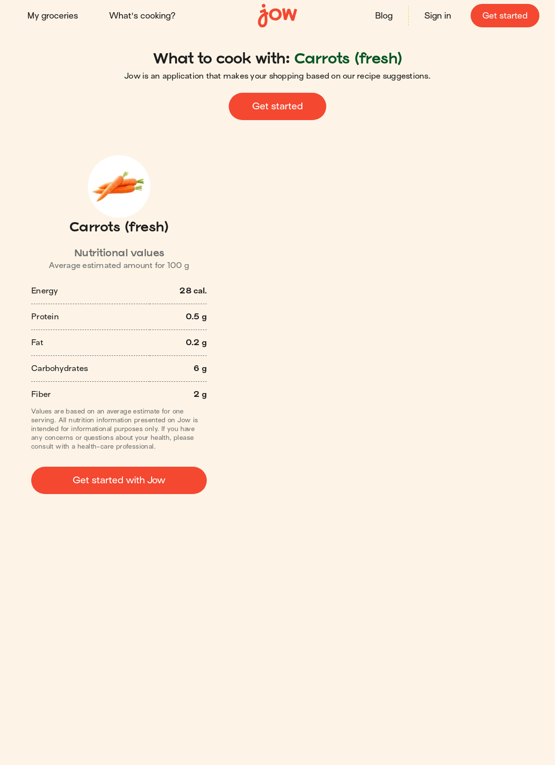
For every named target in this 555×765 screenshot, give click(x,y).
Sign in (437, 16)
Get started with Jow (119, 480)
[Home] (277, 16)
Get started (505, 16)
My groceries (52, 16)
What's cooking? (142, 16)
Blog (384, 16)
